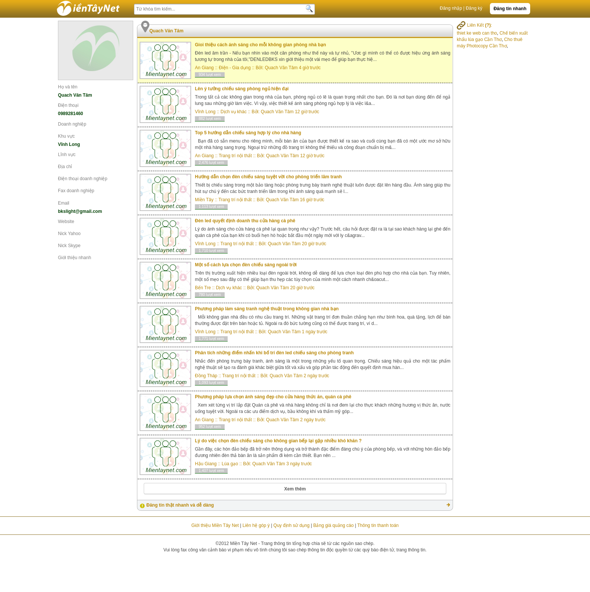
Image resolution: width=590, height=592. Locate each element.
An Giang (204, 67)
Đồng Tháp (206, 375)
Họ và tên (68, 87)
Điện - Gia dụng (235, 67)
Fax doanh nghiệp (76, 190)
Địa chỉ (65, 166)
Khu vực (66, 136)
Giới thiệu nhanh (74, 257)
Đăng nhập (451, 8)
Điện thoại (68, 105)
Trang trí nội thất (235, 155)
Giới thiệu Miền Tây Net (215, 525)
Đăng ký (474, 8)
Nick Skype (69, 245)
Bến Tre (203, 287)
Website (66, 221)
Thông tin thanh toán (377, 525)
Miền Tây (204, 199)
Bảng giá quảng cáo (333, 525)
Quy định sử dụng (292, 525)
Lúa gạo (230, 463)
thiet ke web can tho (477, 33)
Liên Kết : (474, 25)
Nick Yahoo (69, 233)
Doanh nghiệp (72, 124)
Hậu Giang (206, 463)
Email (63, 203)
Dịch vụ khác (233, 111)
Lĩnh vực (67, 154)
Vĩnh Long (205, 111)
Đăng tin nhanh (510, 8)
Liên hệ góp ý (255, 525)
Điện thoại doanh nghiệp (82, 178)
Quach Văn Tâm (281, 67)
